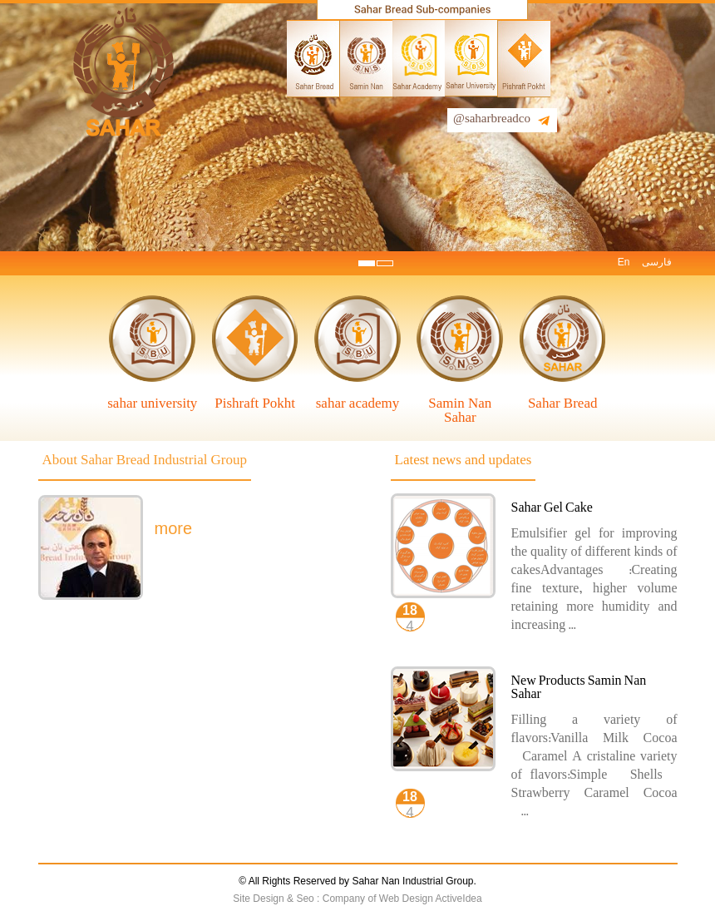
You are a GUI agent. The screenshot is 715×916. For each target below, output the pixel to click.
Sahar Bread (563, 403)
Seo (306, 898)
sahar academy (358, 403)
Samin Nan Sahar (459, 410)
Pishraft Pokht (254, 403)
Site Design (260, 898)
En (624, 262)
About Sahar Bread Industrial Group (144, 462)
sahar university (152, 403)
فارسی (657, 262)
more (174, 528)
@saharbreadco (491, 120)
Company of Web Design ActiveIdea (402, 898)
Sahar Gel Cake (552, 510)
